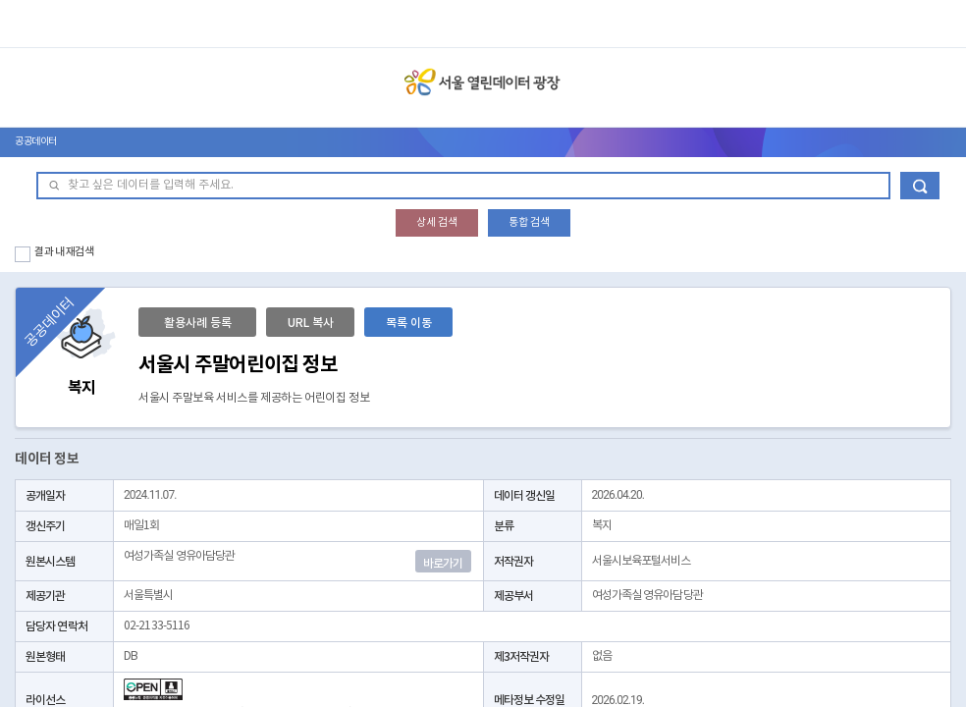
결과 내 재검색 (64, 251)
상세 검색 (436, 222)
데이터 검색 (919, 185)
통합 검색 (529, 222)
